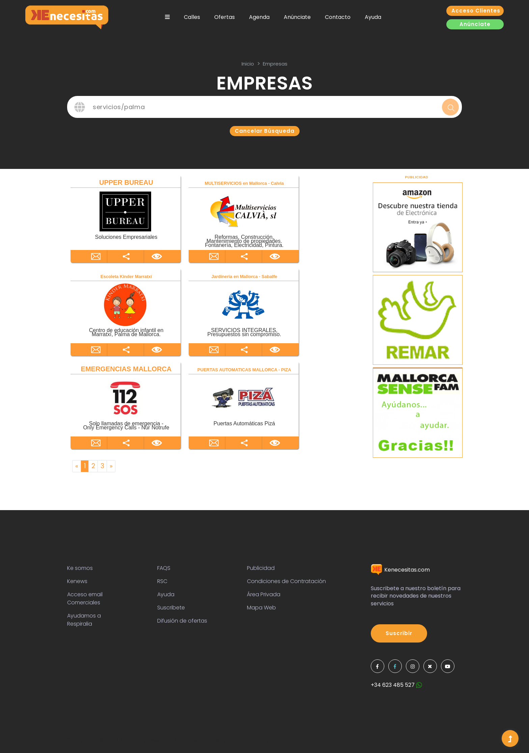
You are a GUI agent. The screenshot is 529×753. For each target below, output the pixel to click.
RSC (162, 581)
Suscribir (399, 633)
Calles (192, 17)
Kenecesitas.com (400, 570)
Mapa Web (261, 607)
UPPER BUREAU (126, 182)
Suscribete (171, 607)
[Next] (111, 466)
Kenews (77, 581)
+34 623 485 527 (396, 685)
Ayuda (373, 17)
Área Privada (263, 594)
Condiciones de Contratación (286, 581)
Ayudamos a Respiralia (84, 620)
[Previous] (76, 466)
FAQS (163, 568)
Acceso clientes (475, 10)
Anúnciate (297, 17)
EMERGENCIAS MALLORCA (126, 369)
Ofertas (224, 17)
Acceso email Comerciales (85, 598)
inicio (248, 63)
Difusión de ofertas (182, 621)
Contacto (338, 17)
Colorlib (282, 740)
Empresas (275, 63)
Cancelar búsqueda (265, 130)
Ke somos (80, 568)
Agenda (259, 17)
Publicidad (261, 568)
